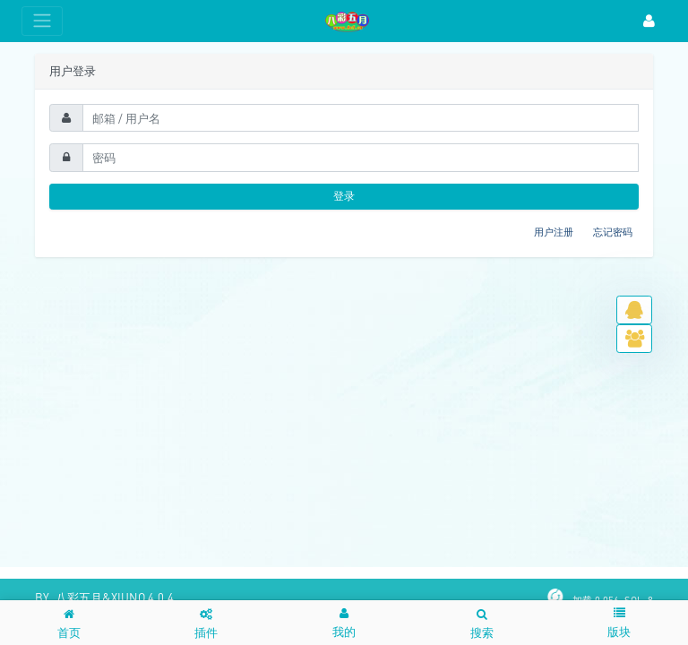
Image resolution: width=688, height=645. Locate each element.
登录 (344, 195)
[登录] (649, 21)
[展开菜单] (42, 21)
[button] (344, 622)
